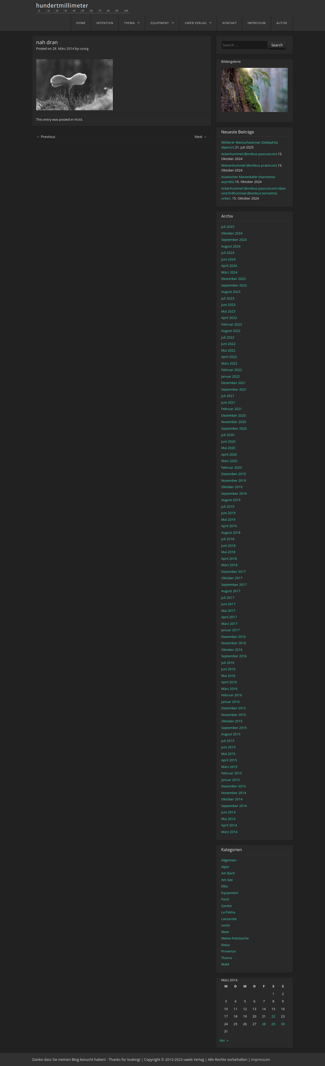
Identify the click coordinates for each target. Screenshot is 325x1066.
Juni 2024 (228, 259)
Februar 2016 (231, 695)
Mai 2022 (228, 350)
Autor (281, 23)
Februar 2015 (231, 773)
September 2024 (234, 239)
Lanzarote (229, 918)
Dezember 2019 (233, 474)
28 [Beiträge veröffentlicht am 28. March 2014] (264, 1024)
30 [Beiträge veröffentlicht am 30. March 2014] (283, 1024)
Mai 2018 (228, 552)
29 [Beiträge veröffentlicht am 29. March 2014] (273, 1024)
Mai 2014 (228, 818)
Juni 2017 (228, 604)
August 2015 (230, 734)
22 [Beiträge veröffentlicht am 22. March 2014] (273, 1016)
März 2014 (229, 831)
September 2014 (234, 805)
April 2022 (229, 356)
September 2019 (234, 493)
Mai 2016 (228, 675)
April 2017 (229, 617)
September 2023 (234, 285)
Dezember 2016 (233, 636)
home (81, 23)
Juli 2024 (227, 252)
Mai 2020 (228, 447)
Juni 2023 (228, 304)
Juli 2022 (227, 337)
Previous (46, 136)
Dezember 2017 (233, 571)
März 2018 (229, 565)
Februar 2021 (231, 408)
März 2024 (229, 272)
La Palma (228, 912)
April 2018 (229, 558)
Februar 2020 (231, 467)
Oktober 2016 (232, 649)
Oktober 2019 (232, 487)
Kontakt (229, 23)
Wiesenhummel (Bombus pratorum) (249, 165)
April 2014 (229, 825)
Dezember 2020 (233, 415)
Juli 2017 (227, 597)
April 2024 (229, 265)
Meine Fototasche (235, 938)
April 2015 (229, 760)
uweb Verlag (196, 23)
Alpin (225, 866)
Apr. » (224, 1040)
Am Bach (228, 873)
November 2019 (233, 480)
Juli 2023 (227, 298)
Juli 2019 (227, 506)
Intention (104, 23)
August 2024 (230, 246)
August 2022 (230, 330)
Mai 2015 (228, 753)
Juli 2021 (227, 395)
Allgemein (229, 860)
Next (201, 136)
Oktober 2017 (232, 578)
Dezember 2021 (233, 382)
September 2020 (234, 428)
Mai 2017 (228, 610)
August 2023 (230, 291)
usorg (84, 48)
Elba (224, 886)
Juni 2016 (228, 669)
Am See (227, 879)
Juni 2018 (228, 545)
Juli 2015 (227, 740)
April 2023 (229, 317)
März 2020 (229, 460)
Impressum (257, 23)
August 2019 (230, 500)
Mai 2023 (228, 311)
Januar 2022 (230, 376)
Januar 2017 (230, 630)
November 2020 (233, 421)
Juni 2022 (228, 343)
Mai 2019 (228, 519)
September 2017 (234, 584)
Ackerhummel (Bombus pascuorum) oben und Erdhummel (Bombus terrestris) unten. (253, 193)
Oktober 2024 (232, 233)
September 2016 (234, 656)
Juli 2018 (227, 539)
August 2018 (230, 532)
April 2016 (229, 682)
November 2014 (233, 792)
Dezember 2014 (233, 786)
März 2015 (229, 766)
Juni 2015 (228, 747)
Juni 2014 (228, 812)
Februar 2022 (231, 369)
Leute (225, 925)
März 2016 (229, 688)
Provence (228, 951)
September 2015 (234, 727)
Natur (225, 945)
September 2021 (234, 389)
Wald (78, 119)
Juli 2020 (227, 434)
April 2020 (229, 454)
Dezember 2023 (233, 278)
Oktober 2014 (232, 799)
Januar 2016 (230, 701)
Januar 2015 (230, 779)
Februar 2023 (231, 324)
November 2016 (233, 643)
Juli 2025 (227, 226)
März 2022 (229, 363)
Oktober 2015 (232, 721)
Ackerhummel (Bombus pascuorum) (249, 154)
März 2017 (229, 623)
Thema (129, 23)
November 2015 (233, 714)
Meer (225, 931)
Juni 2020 (228, 441)
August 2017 (230, 591)
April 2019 (229, 526)
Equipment (160, 23)
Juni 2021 (228, 402)
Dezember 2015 (233, 708)
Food (225, 899)
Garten (226, 905)
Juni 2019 (228, 513)
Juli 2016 (227, 662)
